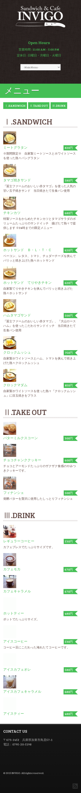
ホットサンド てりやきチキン (27, 282)
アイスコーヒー (15, 641)
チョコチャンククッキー (22, 460)
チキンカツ (12, 212)
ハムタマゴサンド (17, 315)
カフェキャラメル (17, 591)
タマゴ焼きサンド (17, 180)
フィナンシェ (13, 492)
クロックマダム (15, 385)
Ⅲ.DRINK (59, 106)
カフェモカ (12, 569)
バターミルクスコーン (20, 438)
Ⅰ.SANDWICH (15, 106)
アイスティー (13, 713)
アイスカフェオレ (17, 669)
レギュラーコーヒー (18, 541)
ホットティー (13, 613)
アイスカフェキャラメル (22, 691)
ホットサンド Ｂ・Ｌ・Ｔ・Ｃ (27, 249)
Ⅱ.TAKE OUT (39, 106)
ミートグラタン (15, 147)
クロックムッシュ (17, 352)
